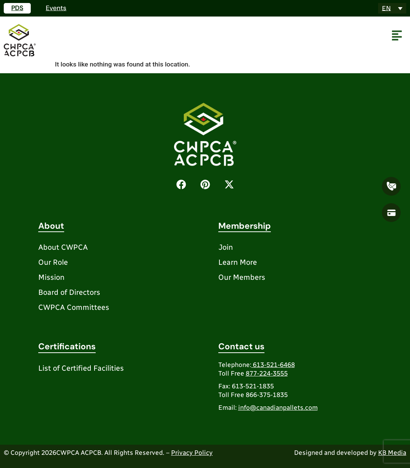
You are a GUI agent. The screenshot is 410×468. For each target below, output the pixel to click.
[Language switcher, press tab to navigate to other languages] (392, 8)
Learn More (237, 262)
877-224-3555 (267, 373)
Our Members (241, 277)
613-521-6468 (273, 364)
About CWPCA (63, 247)
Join (225, 247)
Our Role (53, 262)
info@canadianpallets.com (278, 407)
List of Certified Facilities (81, 368)
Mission (51, 277)
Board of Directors (69, 292)
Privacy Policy (192, 452)
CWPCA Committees (73, 307)
